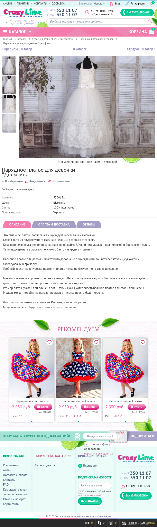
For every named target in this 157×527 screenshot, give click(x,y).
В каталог (79, 49)
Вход (115, 4)
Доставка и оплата (15, 475)
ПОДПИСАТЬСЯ (142, 436)
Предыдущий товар (18, 49)
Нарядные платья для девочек (96, 39)
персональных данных (98, 453)
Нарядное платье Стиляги (32, 401)
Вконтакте (87, 466)
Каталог (21, 39)
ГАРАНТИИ (23, 3)
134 (27, 415)
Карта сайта (11, 504)
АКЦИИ (7, 3)
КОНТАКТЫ (40, 3)
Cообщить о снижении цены (18, 189)
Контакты (9, 480)
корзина (141, 31)
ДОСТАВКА (58, 3)
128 (21, 415)
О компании (11, 465)
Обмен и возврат (14, 499)
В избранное (13, 181)
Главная (7, 39)
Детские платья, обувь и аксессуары (52, 39)
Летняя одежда (45, 465)
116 (68, 415)
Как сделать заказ (15, 489)
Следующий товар (140, 49)
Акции (7, 470)
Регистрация (135, 3)
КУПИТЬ (44, 407)
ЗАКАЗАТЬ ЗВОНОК (136, 12)
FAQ (6, 484)
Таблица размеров (15, 494)
